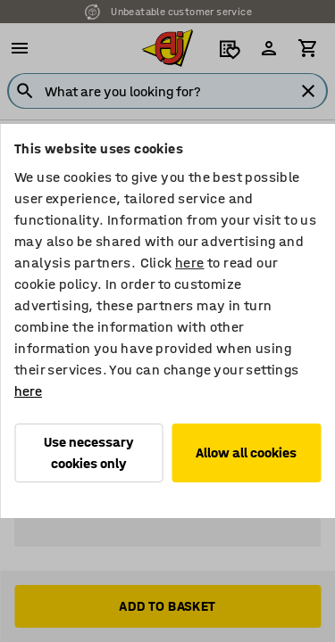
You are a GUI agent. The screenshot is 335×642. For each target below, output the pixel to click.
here (190, 262)
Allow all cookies (246, 452)
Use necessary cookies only (89, 452)
